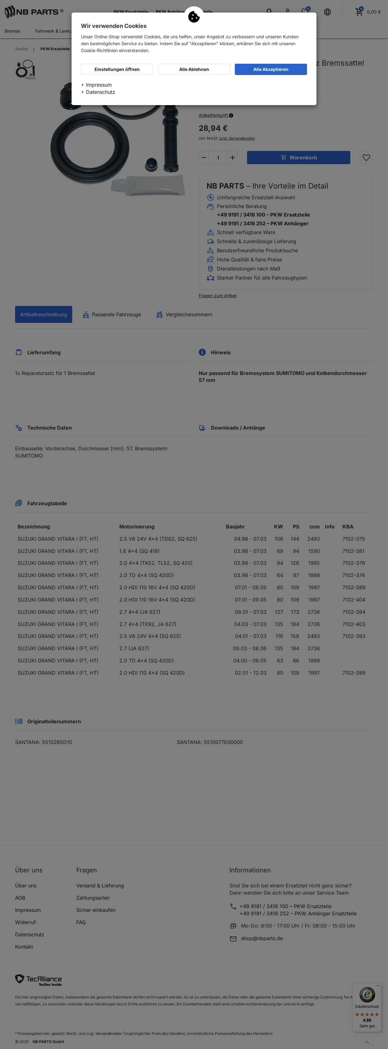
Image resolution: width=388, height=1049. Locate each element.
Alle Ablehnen (194, 69)
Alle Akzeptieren (270, 69)
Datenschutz (100, 92)
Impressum (99, 85)
